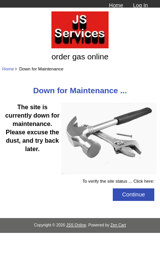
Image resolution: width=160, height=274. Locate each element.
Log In (140, 5)
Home (116, 5)
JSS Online (76, 225)
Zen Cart (118, 225)
